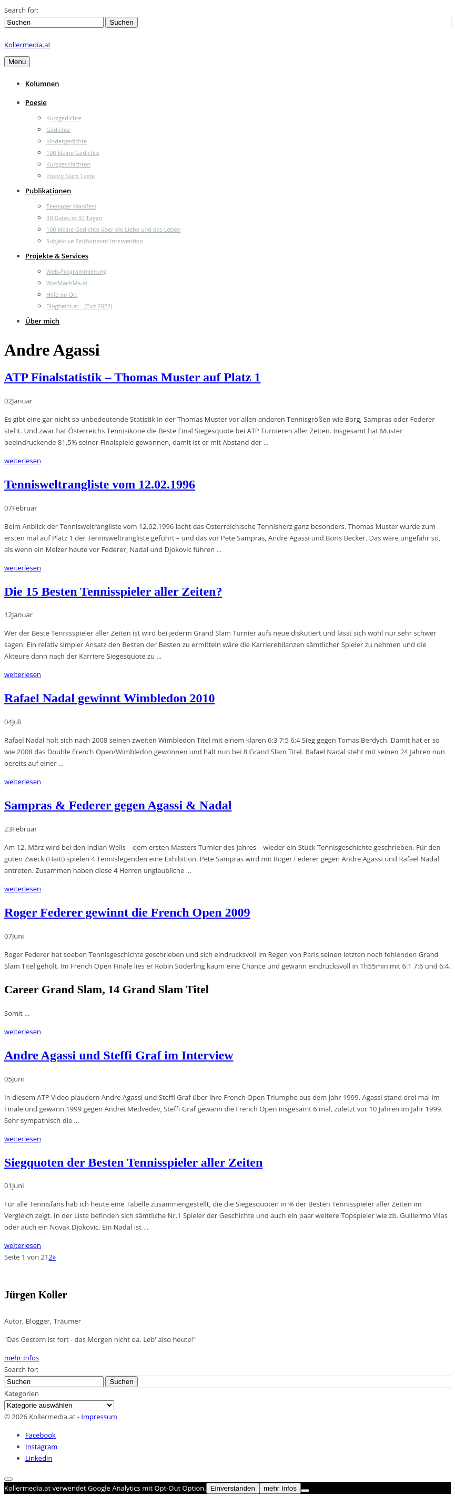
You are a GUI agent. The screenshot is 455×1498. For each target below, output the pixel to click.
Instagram (41, 1446)
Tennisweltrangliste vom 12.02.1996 (99, 484)
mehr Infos (21, 1357)
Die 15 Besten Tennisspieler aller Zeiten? (113, 591)
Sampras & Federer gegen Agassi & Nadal (117, 805)
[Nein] (305, 1490)
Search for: (21, 10)
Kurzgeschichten (68, 164)
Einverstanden (232, 1488)
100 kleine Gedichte (72, 153)
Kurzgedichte (64, 118)
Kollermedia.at (27, 44)
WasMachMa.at (66, 283)
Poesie (36, 102)
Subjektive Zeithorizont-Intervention (94, 241)
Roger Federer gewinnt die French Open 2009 (127, 912)
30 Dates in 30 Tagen (74, 218)
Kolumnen (42, 83)
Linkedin (38, 1458)
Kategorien (21, 1393)
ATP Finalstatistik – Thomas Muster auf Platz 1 (132, 377)
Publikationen (48, 190)
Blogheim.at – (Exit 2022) (79, 306)
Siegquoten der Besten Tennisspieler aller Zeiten (133, 1162)
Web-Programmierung (76, 271)
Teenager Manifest (71, 206)
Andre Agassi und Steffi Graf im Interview (119, 1055)
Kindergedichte (66, 141)
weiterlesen (22, 460)
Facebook (40, 1435)
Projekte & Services (56, 256)
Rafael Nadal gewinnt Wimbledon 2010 (109, 698)
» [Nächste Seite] (54, 1257)
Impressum (99, 1416)
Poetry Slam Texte (70, 176)
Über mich (42, 321)
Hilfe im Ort (61, 294)
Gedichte (58, 129)
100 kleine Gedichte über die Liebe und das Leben (113, 229)
